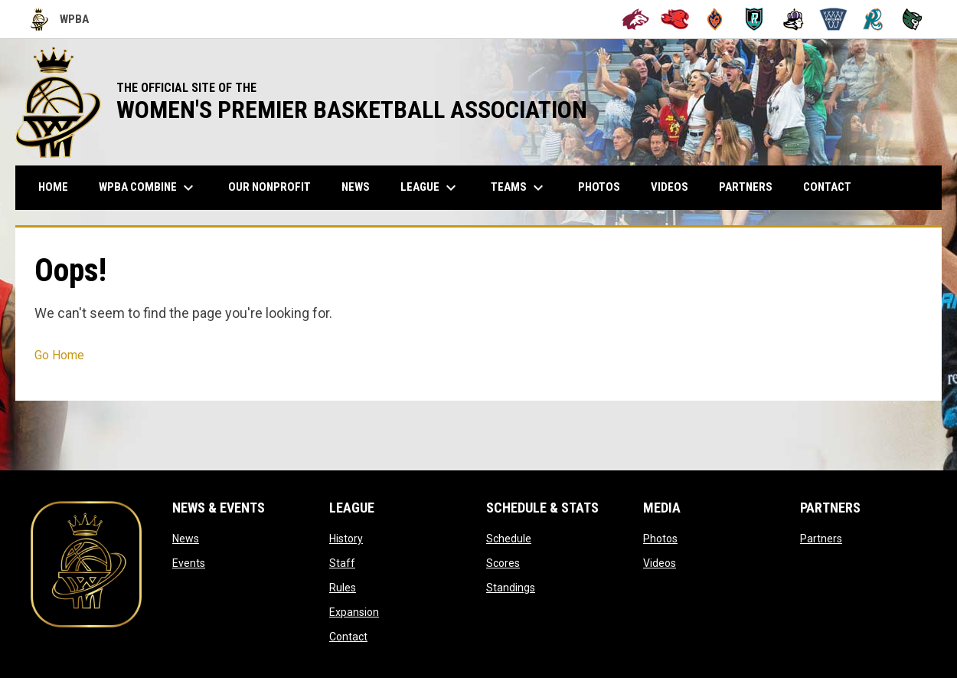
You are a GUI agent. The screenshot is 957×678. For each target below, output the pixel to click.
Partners (821, 538)
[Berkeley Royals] (754, 19)
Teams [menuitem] (519, 188)
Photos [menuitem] (599, 187)
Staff (342, 563)
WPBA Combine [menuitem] (148, 188)
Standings (510, 587)
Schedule (508, 538)
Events (188, 563)
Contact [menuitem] (827, 187)
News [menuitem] (355, 187)
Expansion (354, 612)
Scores (503, 563)
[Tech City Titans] (912, 19)
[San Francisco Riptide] (873, 19)
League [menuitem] (430, 188)
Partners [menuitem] (745, 187)
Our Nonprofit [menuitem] (275, 186)
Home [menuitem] (53, 187)
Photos (660, 538)
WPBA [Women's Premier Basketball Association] (60, 19)
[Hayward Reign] (793, 19)
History (346, 538)
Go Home (59, 355)
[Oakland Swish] (833, 19)
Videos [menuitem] (669, 187)
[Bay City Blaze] (715, 19)
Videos (659, 563)
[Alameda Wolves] (636, 19)
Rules (342, 587)
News (185, 538)
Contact (348, 637)
